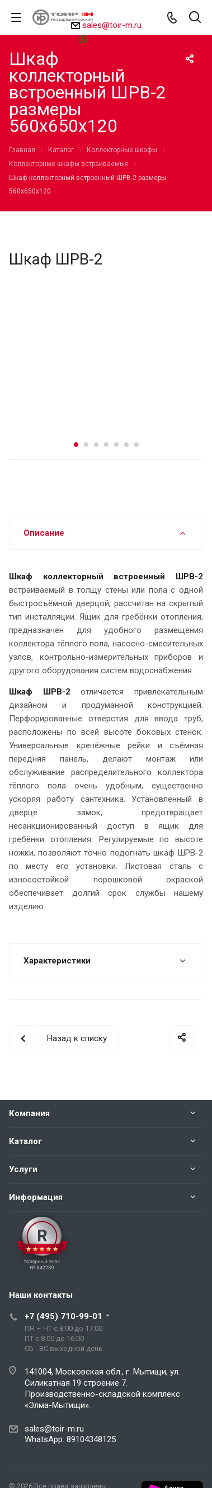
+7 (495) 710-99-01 (63, 1316)
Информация (36, 1197)
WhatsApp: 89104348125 (70, 1439)
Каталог (25, 1141)
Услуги (23, 1169)
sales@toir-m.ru (112, 25)
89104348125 (111, 38)
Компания (29, 1113)
